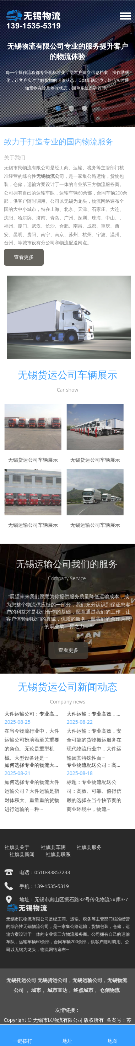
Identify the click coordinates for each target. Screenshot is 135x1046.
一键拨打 (22, 1040)
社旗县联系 (56, 854)
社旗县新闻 (20, 854)
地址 (67, 1040)
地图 (113, 1040)
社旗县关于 (15, 847)
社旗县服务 (87, 847)
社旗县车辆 (51, 847)
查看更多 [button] (22, 257)
